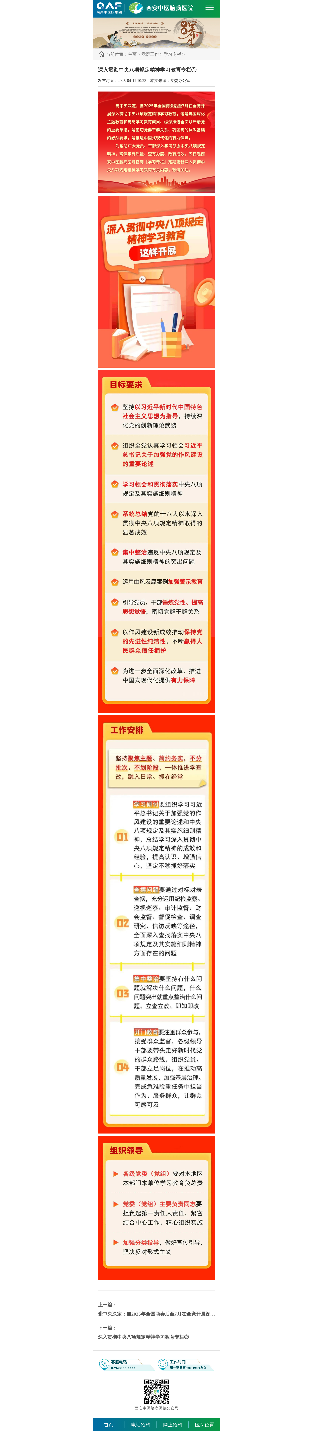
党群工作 (150, 54)
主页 (132, 54)
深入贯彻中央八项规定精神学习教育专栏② (143, 1337)
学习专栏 (172, 54)
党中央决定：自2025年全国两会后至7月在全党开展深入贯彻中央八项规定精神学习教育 (156, 1314)
